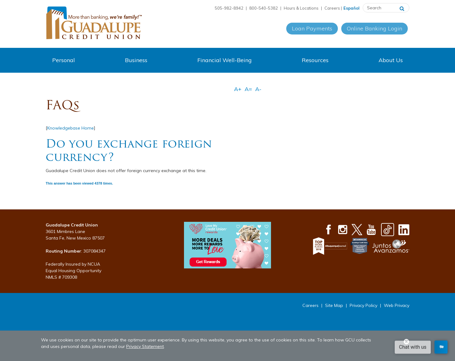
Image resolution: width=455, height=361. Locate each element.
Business (136, 60)
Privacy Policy (363, 305)
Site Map (334, 305)
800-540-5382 (263, 8)
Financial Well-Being (224, 60)
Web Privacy (396, 305)
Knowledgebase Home (70, 128)
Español (351, 8)
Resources (315, 60)
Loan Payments (311, 33)
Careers (332, 8)
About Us (391, 60)
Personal (63, 60)
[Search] (402, 7)
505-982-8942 (229, 8)
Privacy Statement (145, 346)
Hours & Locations (301, 8)
